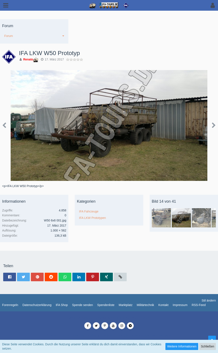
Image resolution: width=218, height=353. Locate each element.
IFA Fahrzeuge (88, 211)
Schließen (207, 346)
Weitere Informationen (181, 346)
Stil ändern (209, 300)
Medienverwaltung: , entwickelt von (108, 317)
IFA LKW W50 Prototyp (49, 53)
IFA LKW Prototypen (92, 218)
